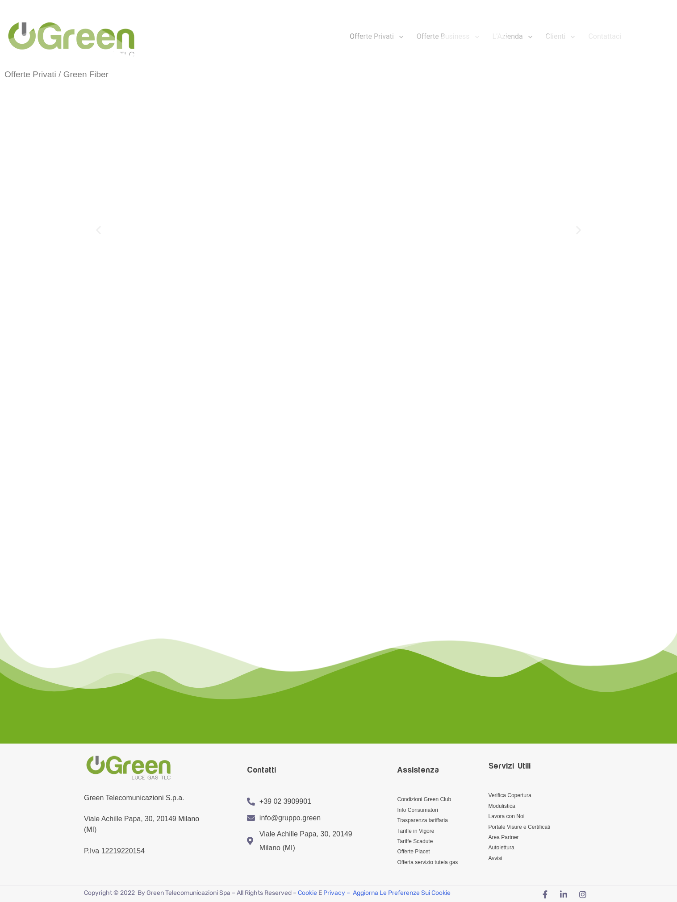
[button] (98, 230)
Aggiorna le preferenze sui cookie (402, 892)
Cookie (307, 892)
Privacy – (337, 892)
